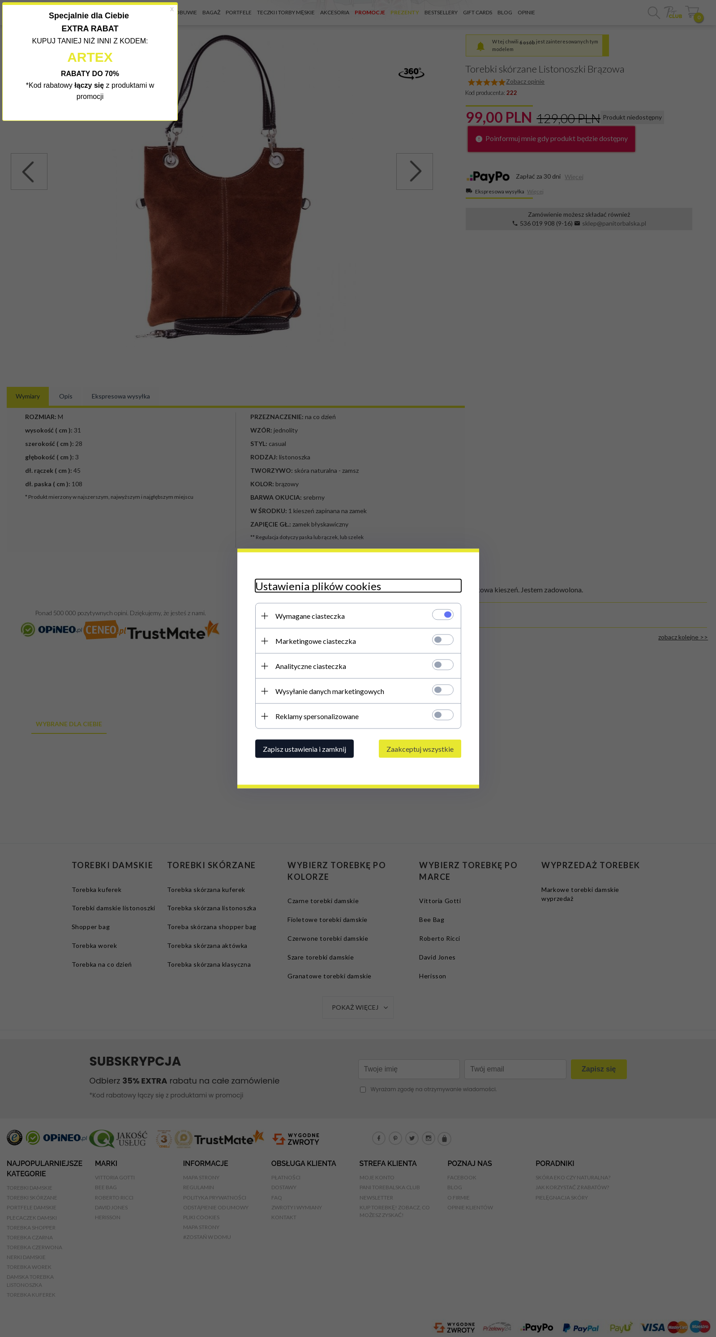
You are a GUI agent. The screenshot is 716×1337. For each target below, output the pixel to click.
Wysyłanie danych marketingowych (329, 691)
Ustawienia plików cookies (318, 585)
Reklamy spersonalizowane (317, 716)
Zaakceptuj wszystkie (420, 749)
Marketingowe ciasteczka (315, 641)
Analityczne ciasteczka (310, 666)
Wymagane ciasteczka (310, 616)
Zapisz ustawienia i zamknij (304, 749)
